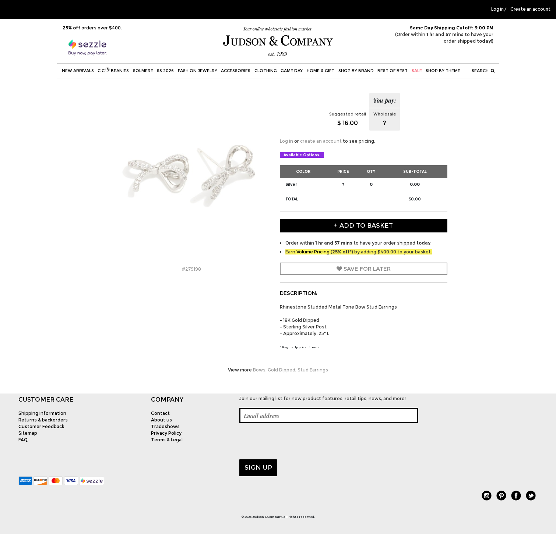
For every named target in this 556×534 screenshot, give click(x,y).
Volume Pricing (313, 251)
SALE (417, 70)
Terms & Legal (167, 439)
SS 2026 (165, 70)
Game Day (292, 70)
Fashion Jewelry (197, 70)
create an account (321, 141)
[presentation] (295, 441)
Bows (259, 370)
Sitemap (27, 433)
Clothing (265, 70)
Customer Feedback (41, 426)
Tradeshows (165, 426)
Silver (291, 184)
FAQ (23, 439)
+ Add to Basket (363, 225)
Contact (160, 413)
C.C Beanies (113, 70)
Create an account (530, 9)
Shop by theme (443, 70)
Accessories (235, 70)
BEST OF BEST (392, 70)
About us (161, 420)
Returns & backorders (43, 420)
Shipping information (42, 413)
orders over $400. (92, 28)
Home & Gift (320, 70)
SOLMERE (143, 70)
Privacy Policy (166, 433)
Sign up (258, 467)
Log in (497, 9)
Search (483, 70)
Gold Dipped (281, 370)
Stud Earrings (313, 370)
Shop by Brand (356, 70)
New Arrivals (78, 70)
